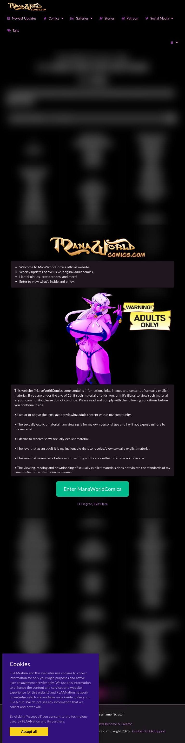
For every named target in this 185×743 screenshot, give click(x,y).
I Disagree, (92, 504)
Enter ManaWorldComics (92, 489)
